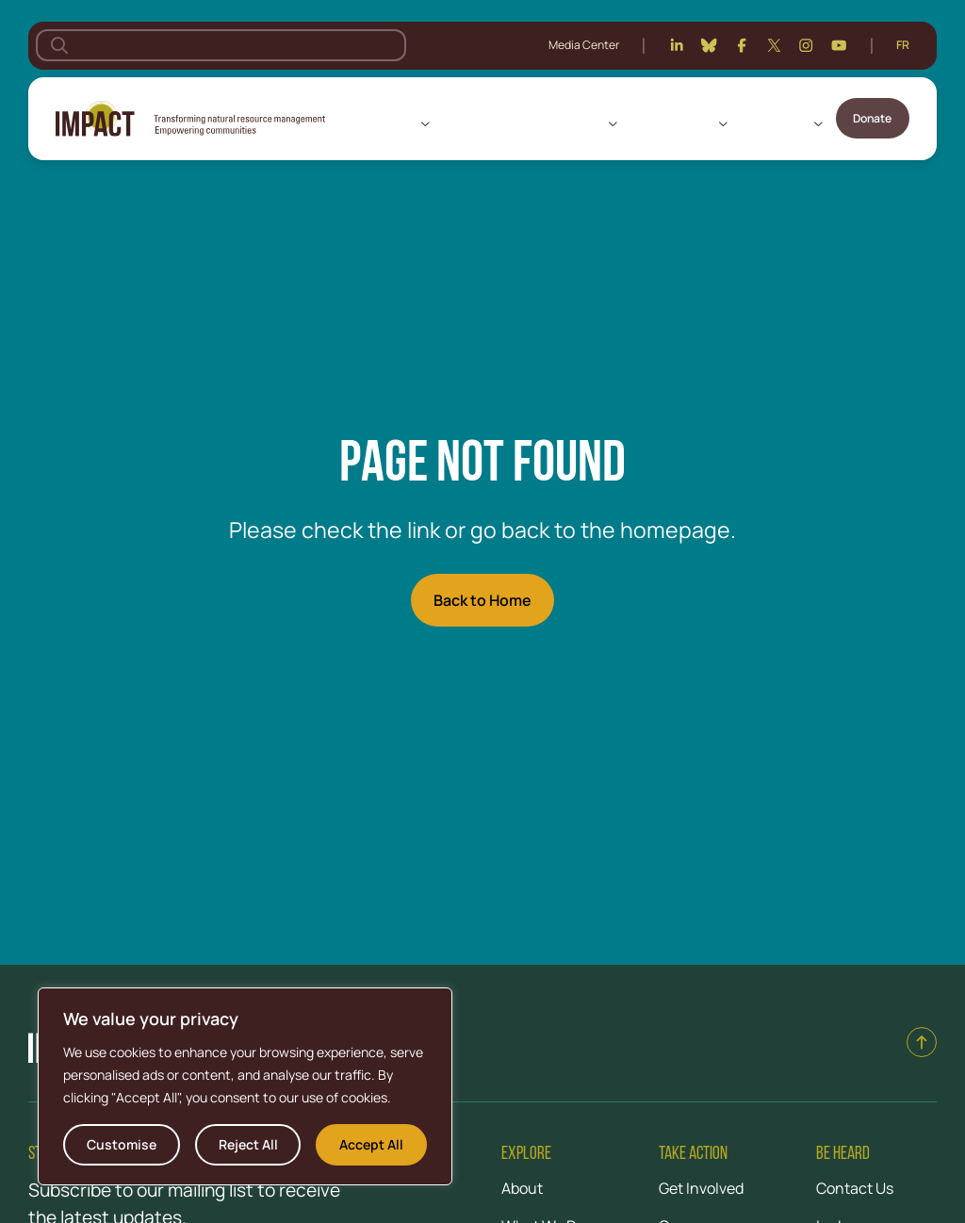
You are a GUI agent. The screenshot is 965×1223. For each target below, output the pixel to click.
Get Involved (774, 123)
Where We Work (483, 123)
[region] (245, 1086)
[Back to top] (922, 1042)
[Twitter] (773, 45)
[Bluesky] (708, 45)
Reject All (248, 1144)
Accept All (371, 1144)
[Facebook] (741, 45)
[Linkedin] (676, 45)
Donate (872, 118)
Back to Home (482, 600)
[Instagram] (805, 45)
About (398, 123)
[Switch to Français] (902, 45)
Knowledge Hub (671, 123)
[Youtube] (838, 45)
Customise (121, 1144)
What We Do (570, 123)
